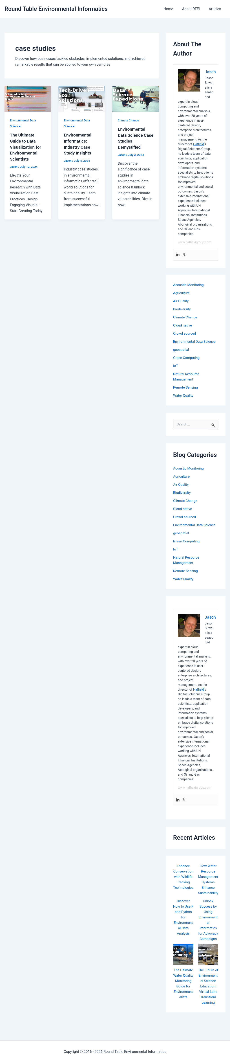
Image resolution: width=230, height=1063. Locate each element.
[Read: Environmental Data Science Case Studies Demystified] (135, 98)
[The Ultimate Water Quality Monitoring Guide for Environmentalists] (183, 965)
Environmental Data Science (195, 341)
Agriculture (182, 293)
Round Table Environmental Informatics (56, 8)
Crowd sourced (185, 333)
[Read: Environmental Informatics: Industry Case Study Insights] (81, 98)
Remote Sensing (186, 387)
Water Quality (184, 395)
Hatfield (198, 144)
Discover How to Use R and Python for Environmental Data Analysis (183, 922)
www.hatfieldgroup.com (194, 242)
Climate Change (129, 120)
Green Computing (187, 358)
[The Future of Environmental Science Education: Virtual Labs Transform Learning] (208, 965)
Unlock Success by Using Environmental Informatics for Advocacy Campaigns (208, 928)
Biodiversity (182, 309)
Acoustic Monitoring (189, 285)
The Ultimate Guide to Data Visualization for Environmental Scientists (26, 146)
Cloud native (183, 325)
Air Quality (181, 301)
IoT (175, 366)
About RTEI (194, 9)
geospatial (181, 349)
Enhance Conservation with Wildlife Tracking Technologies (183, 882)
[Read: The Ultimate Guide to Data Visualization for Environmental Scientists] (27, 98)
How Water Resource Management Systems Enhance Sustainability (208, 882)
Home (173, 9)
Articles (216, 9)
